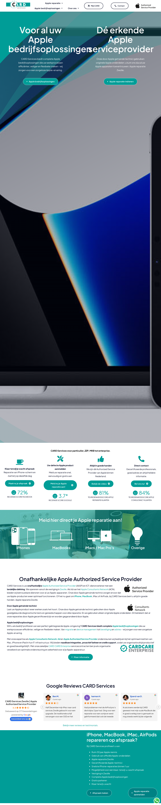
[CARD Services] (18, 1)
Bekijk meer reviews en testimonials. (80, 725)
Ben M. (56, 696)
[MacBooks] (61, 528)
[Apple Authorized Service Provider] (145, 3)
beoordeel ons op (21, 718)
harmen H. (96, 696)
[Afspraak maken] (99, 793)
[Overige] (138, 528)
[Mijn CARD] (93, 6)
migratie (69, 629)
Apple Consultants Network (94, 589)
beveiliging (106, 629)
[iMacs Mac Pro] (99, 528)
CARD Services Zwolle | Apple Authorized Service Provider (21, 702)
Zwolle (63, 589)
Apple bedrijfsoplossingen (125, 626)
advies (118, 629)
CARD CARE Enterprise (59, 646)
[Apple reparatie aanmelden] (142, 793)
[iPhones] (23, 528)
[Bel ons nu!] (141, 484)
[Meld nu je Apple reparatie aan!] (60, 485)
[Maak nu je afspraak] (19, 483)
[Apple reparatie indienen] (120, 81)
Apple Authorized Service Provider (59, 585)
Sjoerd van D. (136, 696)
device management (87, 629)
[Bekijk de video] (100, 484)
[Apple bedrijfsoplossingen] (40, 81)
